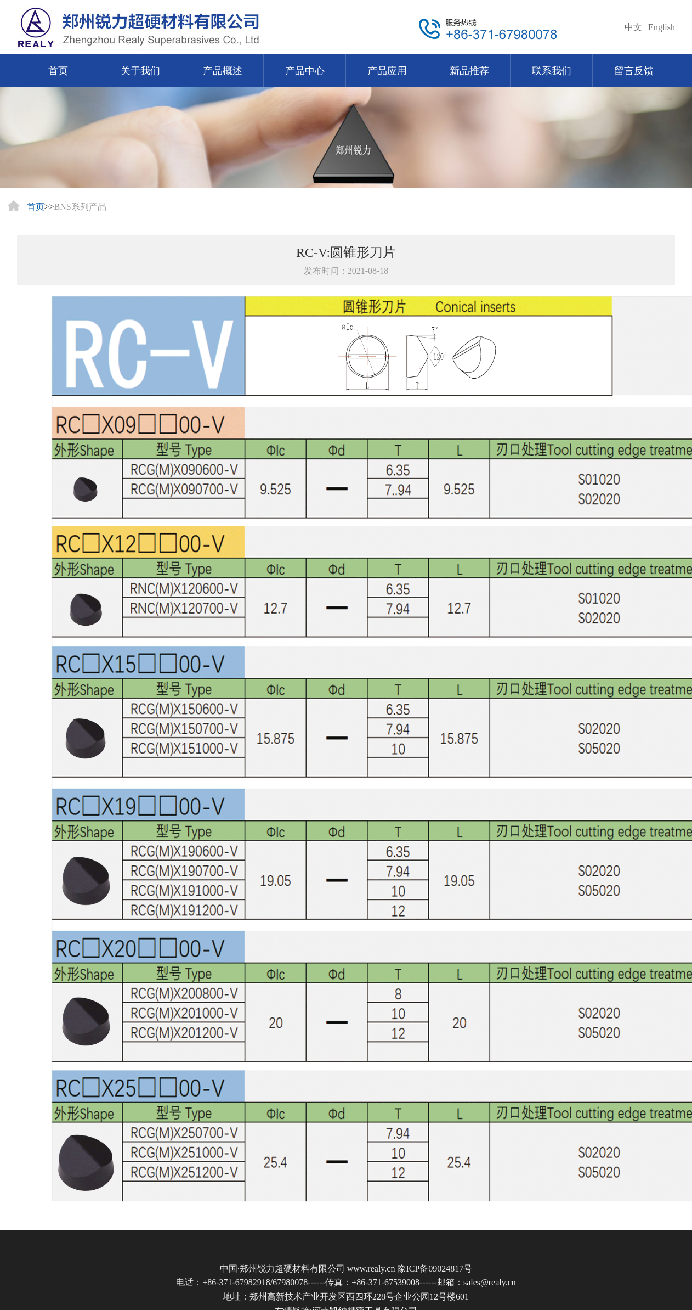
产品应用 (387, 70)
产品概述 (222, 70)
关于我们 (140, 70)
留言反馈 (634, 70)
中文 (633, 27)
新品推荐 (469, 70)
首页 (58, 70)
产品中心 (305, 70)
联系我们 (551, 70)
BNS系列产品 (80, 206)
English (661, 27)
